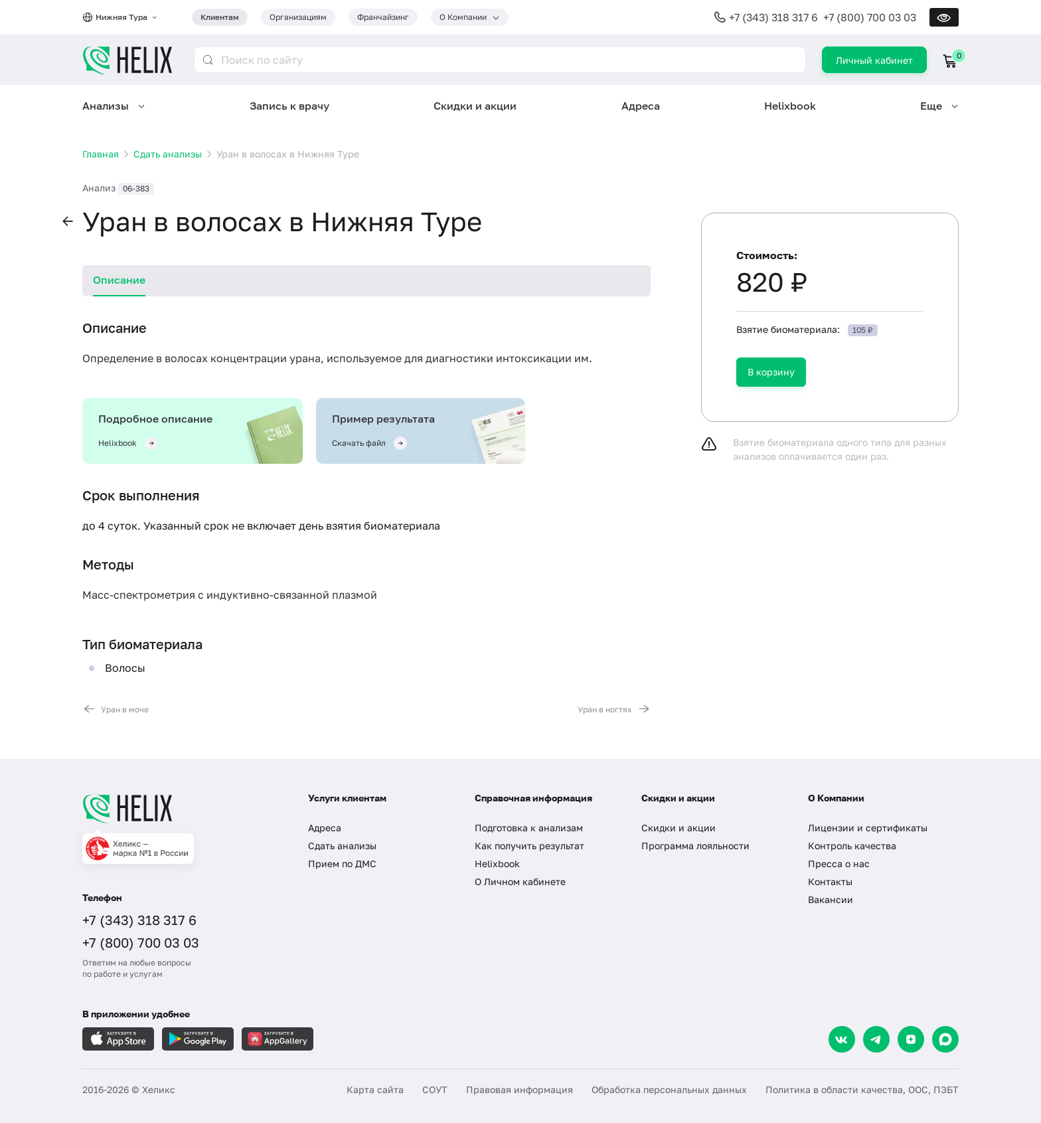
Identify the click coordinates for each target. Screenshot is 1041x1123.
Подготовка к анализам (529, 827)
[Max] (945, 1039)
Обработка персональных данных (669, 1089)
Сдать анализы (342, 845)
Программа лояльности (695, 845)
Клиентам (219, 17)
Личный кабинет (874, 60)
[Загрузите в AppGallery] (277, 1039)
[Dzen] (911, 1039)
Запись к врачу (289, 105)
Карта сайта (375, 1089)
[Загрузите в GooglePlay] (198, 1039)
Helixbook (790, 105)
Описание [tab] (119, 279)
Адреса (640, 105)
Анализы (105, 105)
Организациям (298, 17)
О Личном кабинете (520, 881)
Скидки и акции (475, 105)
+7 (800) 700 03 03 (869, 17)
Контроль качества (852, 845)
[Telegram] (876, 1039)
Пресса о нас (839, 863)
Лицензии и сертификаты (867, 827)
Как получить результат (529, 845)
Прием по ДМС (342, 863)
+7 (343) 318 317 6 (773, 17)
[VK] (842, 1039)
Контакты (830, 881)
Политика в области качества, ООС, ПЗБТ (862, 1089)
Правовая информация (519, 1089)
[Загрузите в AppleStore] (118, 1039)
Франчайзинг (383, 17)
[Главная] (181, 808)
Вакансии (830, 899)
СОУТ (434, 1089)
